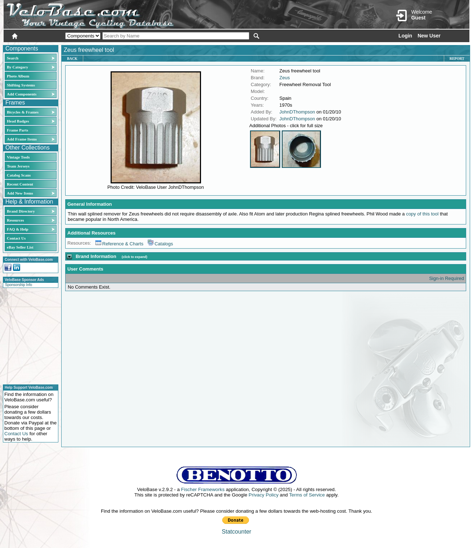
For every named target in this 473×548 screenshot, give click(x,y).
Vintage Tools (18, 157)
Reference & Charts (119, 243)
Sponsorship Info (18, 285)
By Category (17, 67)
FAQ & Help (17, 229)
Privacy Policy (263, 495)
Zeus (285, 77)
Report (457, 59)
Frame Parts (17, 130)
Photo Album (18, 76)
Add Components (21, 94)
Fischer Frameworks (203, 489)
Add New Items (20, 193)
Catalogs (160, 243)
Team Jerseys (18, 166)
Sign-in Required (446, 278)
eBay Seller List (20, 247)
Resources (15, 220)
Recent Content (20, 184)
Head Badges (18, 121)
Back (72, 59)
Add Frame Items (22, 139)
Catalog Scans (19, 175)
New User (429, 36)
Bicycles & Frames (23, 112)
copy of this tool (422, 214)
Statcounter (236, 532)
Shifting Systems (21, 85)
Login (405, 36)
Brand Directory (21, 211)
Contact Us (16, 238)
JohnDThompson (297, 112)
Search (12, 58)
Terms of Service (307, 495)
